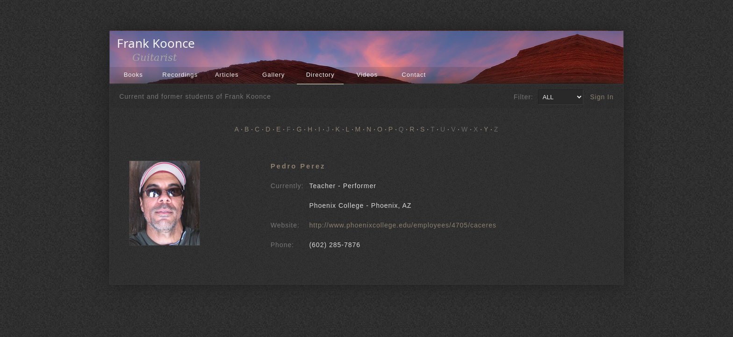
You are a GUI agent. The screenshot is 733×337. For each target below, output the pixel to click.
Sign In (602, 97)
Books (133, 74)
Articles (227, 74)
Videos (367, 74)
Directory (320, 74)
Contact (414, 74)
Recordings (180, 74)
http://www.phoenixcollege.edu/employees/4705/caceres (402, 225)
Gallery (273, 74)
